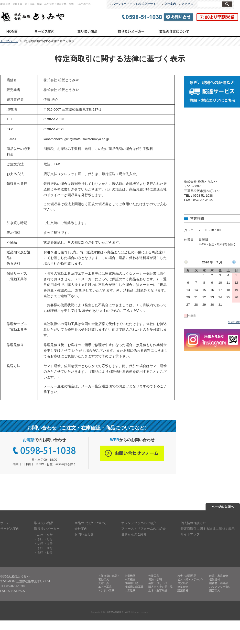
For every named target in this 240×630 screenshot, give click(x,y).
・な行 (38, 543)
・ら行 (38, 552)
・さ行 (38, 539)
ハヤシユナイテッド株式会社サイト (135, 3)
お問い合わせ (84, 534)
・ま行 (38, 548)
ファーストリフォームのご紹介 (143, 528)
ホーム (5, 523)
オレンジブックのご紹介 (138, 523)
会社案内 (170, 3)
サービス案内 (44, 31)
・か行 (48, 535)
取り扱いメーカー (130, 31)
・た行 (48, 539)
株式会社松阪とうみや (120, 612)
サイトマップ (190, 534)
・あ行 (38, 535)
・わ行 (48, 552)
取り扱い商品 (87, 31)
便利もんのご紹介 (134, 534)
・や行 (48, 548)
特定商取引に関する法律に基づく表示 (208, 528)
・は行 (48, 543)
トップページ (11, 31)
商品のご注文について (174, 31)
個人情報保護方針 (193, 523)
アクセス (187, 3)
